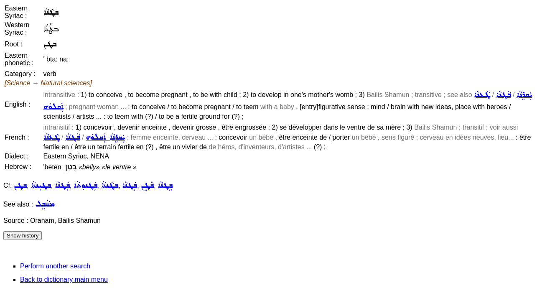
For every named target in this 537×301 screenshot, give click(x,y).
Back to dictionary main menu (64, 279)
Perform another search (55, 266)
